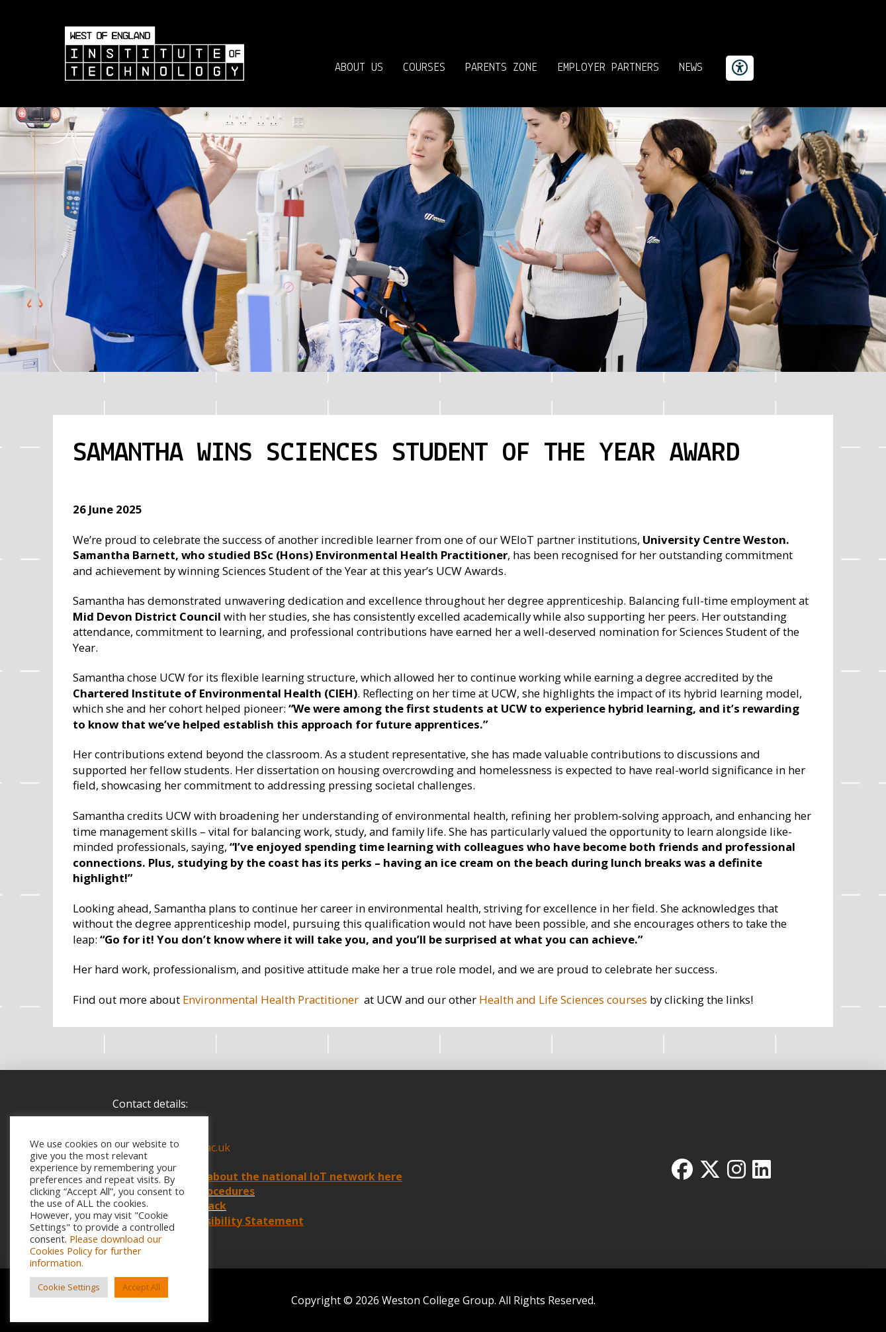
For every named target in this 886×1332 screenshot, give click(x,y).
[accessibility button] (740, 68)
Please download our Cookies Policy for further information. (96, 1250)
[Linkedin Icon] (761, 1169)
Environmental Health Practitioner (271, 999)
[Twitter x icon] (710, 1169)
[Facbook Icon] (682, 1169)
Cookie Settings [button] (69, 1287)
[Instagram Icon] (736, 1169)
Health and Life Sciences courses (563, 999)
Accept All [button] (141, 1287)
